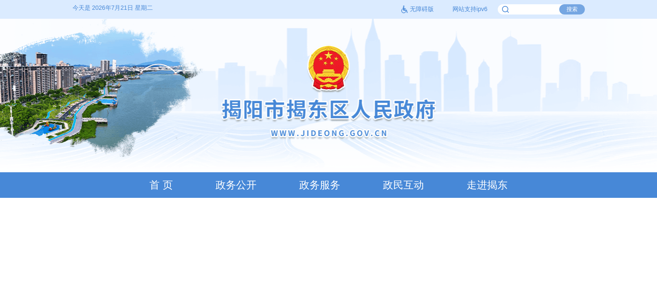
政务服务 (319, 185)
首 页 (161, 185)
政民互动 (403, 185)
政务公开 (236, 185)
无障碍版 (417, 9)
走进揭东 (487, 185)
